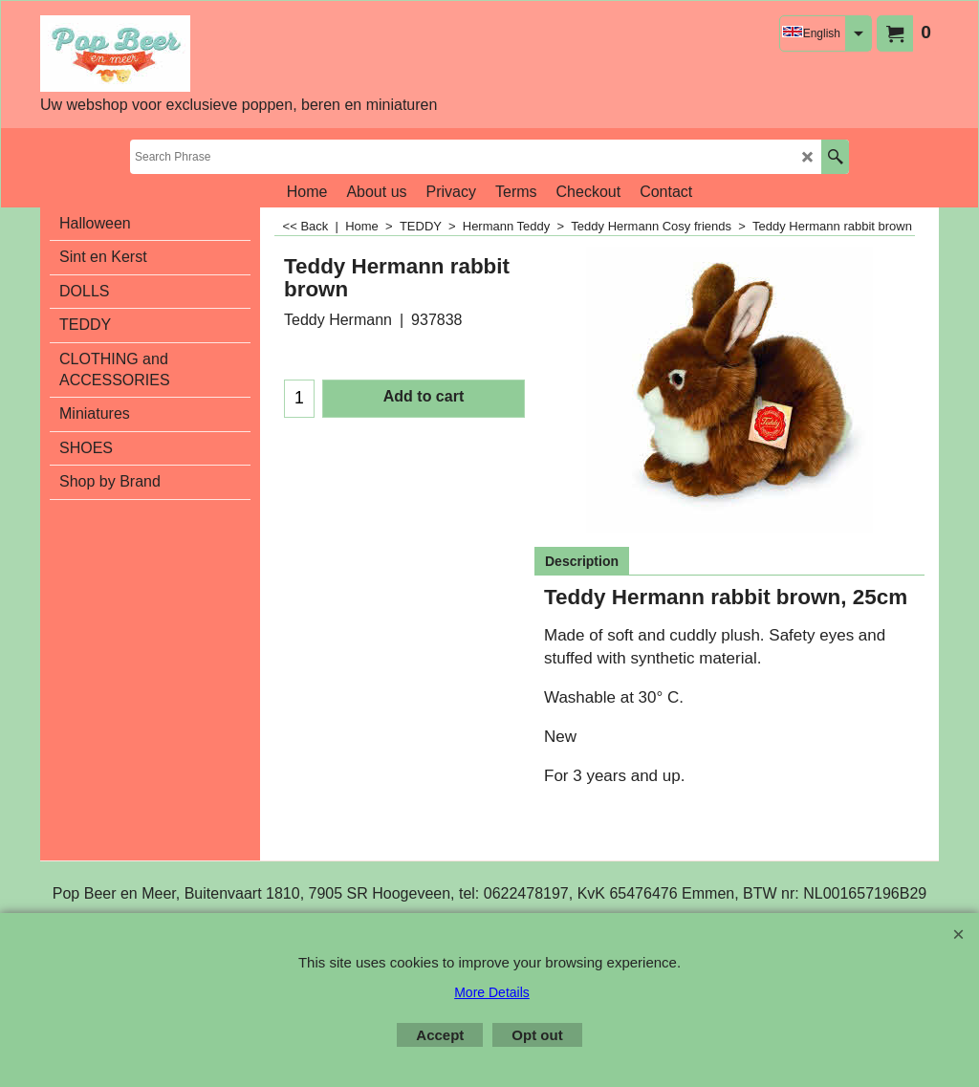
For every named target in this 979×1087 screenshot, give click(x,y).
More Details (492, 992)
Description (582, 561)
